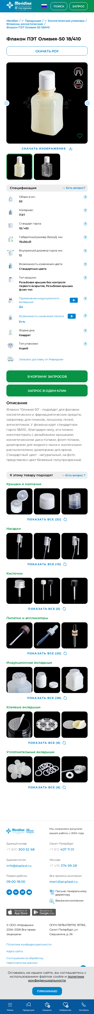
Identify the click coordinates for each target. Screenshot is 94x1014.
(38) (47, 698)
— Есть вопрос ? (73, 475)
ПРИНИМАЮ (47, 991)
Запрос (78, 6)
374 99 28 (63, 866)
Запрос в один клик (47, 391)
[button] (6, 103)
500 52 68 (20, 849)
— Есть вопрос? (74, 188)
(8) (47, 743)
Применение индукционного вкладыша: (39, 300)
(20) (47, 653)
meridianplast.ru (63, 882)
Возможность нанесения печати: (41, 316)
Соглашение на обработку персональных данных (24, 960)
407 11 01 (61, 849)
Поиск (59, 6)
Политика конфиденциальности (28, 944)
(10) (47, 564)
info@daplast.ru (19, 865)
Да (21, 306)
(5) (47, 609)
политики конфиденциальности (56, 978)
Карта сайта (14, 951)
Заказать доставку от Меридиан (41, 359)
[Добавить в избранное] (80, 136)
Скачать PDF (47, 51)
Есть (22, 321)
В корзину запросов (47, 377)
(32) (47, 519)
